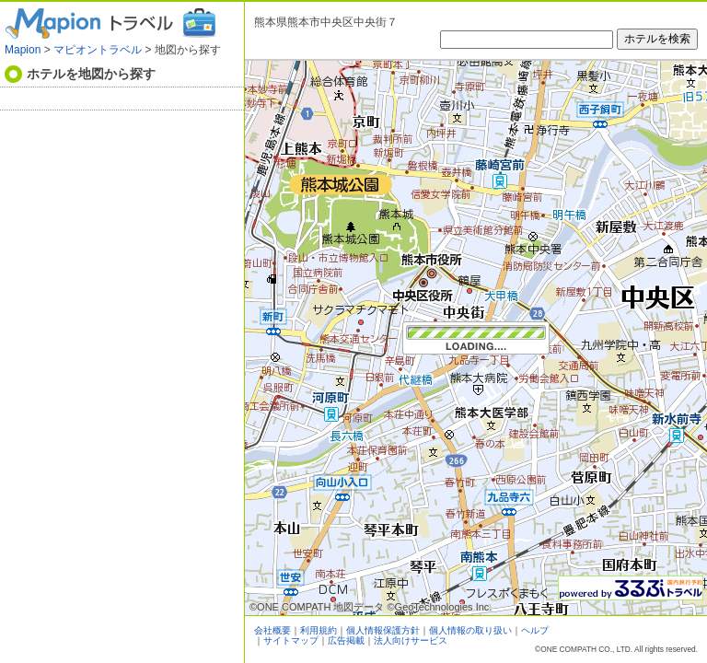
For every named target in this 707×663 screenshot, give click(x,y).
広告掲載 (346, 640)
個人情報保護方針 (383, 630)
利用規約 (318, 630)
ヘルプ (535, 630)
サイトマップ (291, 640)
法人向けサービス (410, 640)
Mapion (23, 49)
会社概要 (272, 630)
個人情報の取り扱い (470, 630)
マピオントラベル (97, 49)
